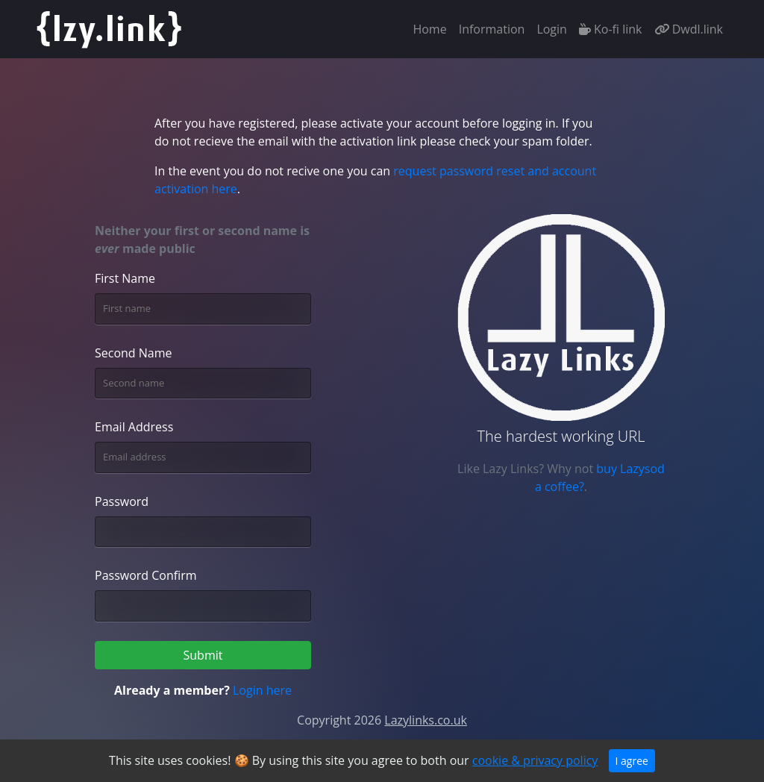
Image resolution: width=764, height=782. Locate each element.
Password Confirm (146, 575)
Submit (203, 655)
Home (432, 28)
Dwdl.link (689, 29)
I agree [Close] (632, 761)
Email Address (134, 427)
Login (551, 29)
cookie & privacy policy (535, 760)
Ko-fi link (610, 29)
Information (492, 29)
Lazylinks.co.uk (425, 720)
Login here (262, 690)
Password (121, 501)
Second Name (133, 353)
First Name (125, 278)
